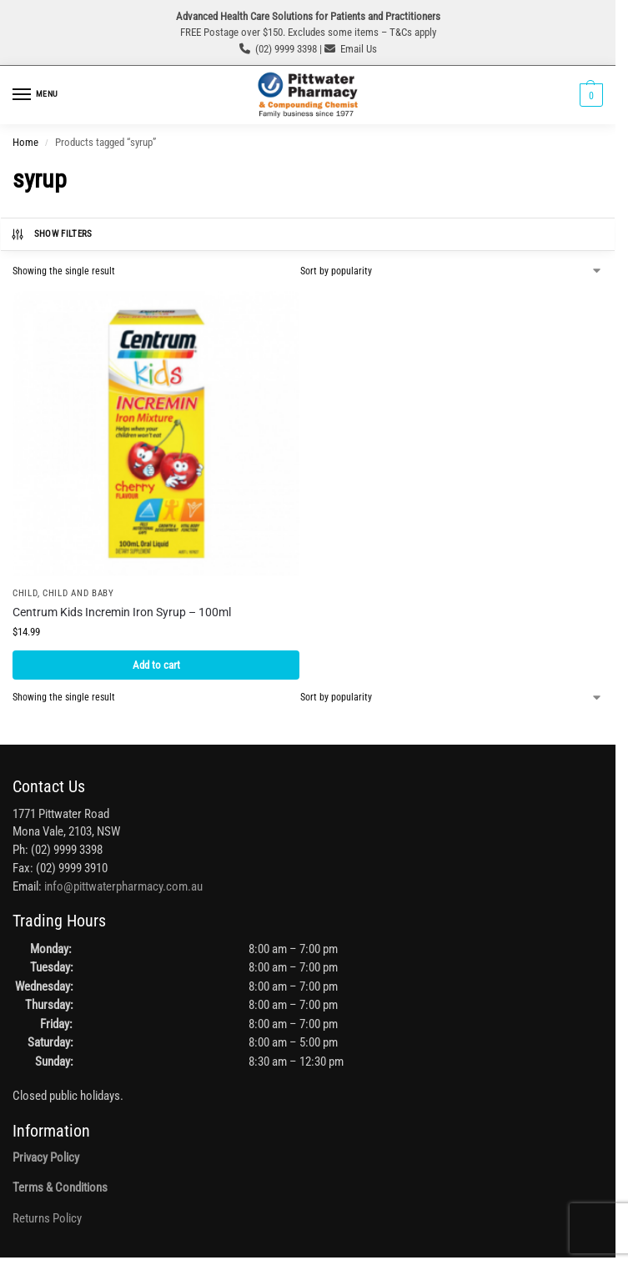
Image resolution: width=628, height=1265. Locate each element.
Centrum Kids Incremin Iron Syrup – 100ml (122, 612)
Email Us (358, 49)
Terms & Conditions (60, 1188)
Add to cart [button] (156, 665)
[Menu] (38, 95)
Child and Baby (78, 593)
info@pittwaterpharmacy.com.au (123, 887)
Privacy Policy (46, 1158)
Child (25, 593)
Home (25, 142)
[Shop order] (452, 271)
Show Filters (51, 234)
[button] (589, 95)
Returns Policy (47, 1219)
